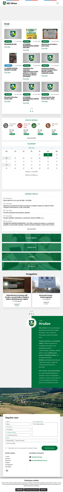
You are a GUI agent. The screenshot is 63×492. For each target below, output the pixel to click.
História (7, 458)
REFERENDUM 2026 (10, 44)
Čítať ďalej (7, 47)
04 (6, 158)
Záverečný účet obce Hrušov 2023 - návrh (48, 98)
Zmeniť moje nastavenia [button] (31, 489)
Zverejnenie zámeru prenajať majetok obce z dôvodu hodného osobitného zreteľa (49, 70)
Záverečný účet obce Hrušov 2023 (10, 98)
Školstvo (8, 460)
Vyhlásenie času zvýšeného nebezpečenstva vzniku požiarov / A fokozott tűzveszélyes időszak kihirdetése (30, 72)
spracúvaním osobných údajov (28, 448)
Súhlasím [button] (19, 489)
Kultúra (7, 462)
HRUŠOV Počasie (31, 183)
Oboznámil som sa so (22, 448)
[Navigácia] (57, 3)
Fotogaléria (9, 464)
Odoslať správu (49, 448)
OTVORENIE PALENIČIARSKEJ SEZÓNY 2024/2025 (31, 98)
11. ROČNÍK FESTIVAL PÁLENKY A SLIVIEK (11, 69)
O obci (7, 456)
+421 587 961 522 (36, 457)
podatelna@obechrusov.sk (39, 460)
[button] (31, 111)
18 (6, 165)
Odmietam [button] (43, 489)
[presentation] (30, 108)
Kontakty (8, 466)
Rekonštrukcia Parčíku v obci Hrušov (49, 45)
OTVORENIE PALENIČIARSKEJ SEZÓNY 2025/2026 (31, 45)
